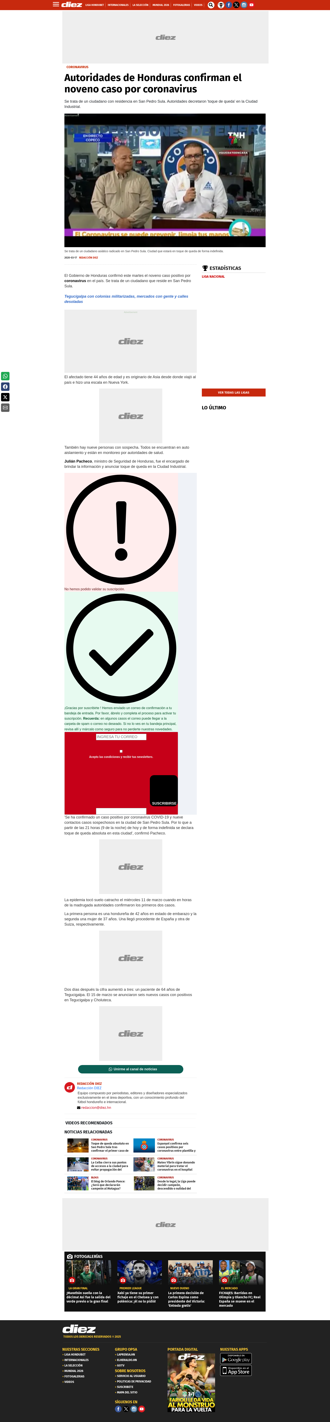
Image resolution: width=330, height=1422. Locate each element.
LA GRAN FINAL (78, 1288)
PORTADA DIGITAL (183, 1349)
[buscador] (211, 5)
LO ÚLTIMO (214, 407)
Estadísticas (225, 268)
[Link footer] (79, 1328)
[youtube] (141, 1409)
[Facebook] (118, 1409)
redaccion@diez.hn (94, 1107)
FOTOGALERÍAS (88, 1256)
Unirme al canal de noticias (135, 1069)
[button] (5, 376)
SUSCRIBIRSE (164, 790)
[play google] (244, 1358)
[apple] (244, 1370)
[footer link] (165, 1339)
